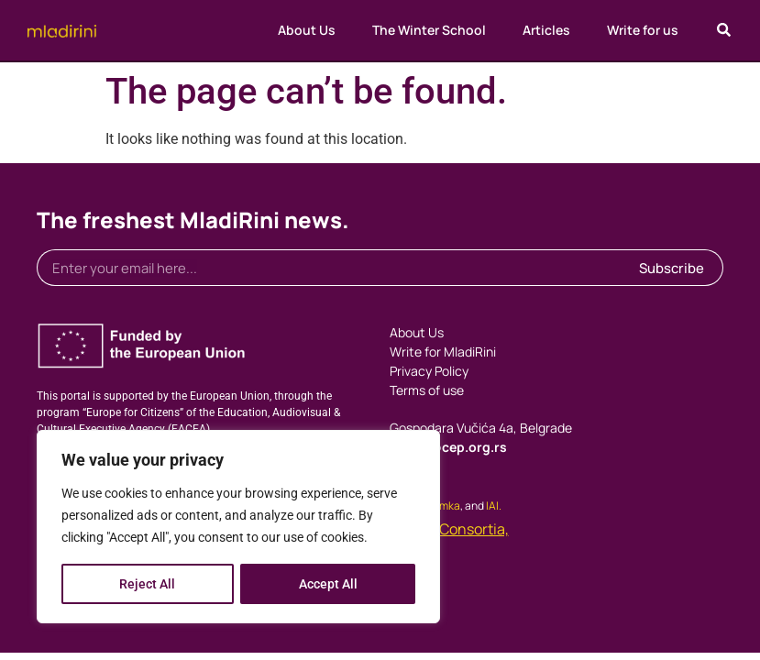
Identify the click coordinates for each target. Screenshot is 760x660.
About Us (307, 29)
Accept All (328, 584)
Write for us (642, 29)
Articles (546, 29)
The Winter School (429, 29)
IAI (492, 505)
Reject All (147, 584)
